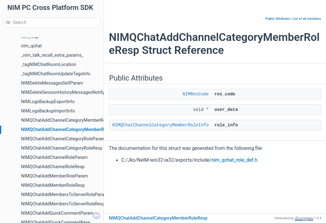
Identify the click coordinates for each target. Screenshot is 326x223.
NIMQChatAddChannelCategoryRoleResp (61, 148)
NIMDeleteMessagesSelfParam (52, 83)
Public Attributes (278, 19)
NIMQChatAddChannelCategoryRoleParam (63, 139)
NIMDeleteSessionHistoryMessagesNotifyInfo (66, 92)
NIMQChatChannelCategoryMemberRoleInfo (160, 125)
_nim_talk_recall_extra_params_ (52, 55)
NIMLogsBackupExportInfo (47, 101)
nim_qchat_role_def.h (234, 160)
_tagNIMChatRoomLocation (48, 64)
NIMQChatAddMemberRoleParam (54, 176)
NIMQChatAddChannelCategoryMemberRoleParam (71, 120)
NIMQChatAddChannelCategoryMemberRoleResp (70, 129)
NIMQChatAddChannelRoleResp (52, 166)
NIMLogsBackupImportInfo (48, 111)
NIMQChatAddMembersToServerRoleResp (63, 204)
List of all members (307, 19)
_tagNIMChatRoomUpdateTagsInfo (55, 74)
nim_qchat (31, 46)
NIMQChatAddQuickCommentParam (57, 213)
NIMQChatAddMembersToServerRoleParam (64, 194)
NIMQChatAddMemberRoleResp (53, 185)
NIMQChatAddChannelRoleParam (54, 157)
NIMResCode (196, 94)
